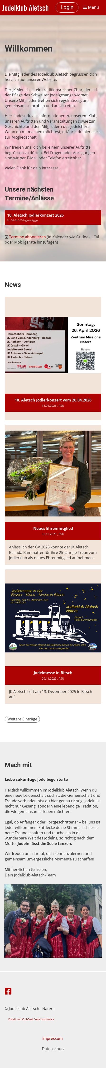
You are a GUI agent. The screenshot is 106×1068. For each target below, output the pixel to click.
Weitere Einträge (22, 719)
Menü (91, 7)
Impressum (53, 1038)
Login (67, 7)
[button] (53, 217)
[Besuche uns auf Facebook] (8, 991)
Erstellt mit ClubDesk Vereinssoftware (31, 1019)
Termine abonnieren (27, 237)
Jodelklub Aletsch (25, 7)
